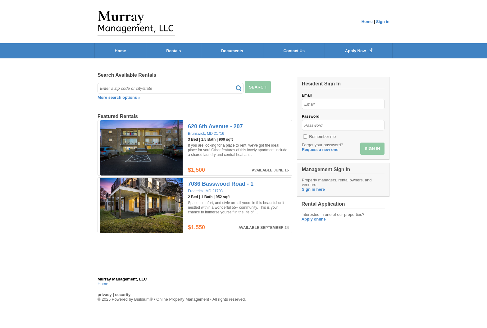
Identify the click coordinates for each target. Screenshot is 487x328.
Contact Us (294, 50)
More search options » (119, 97)
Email (307, 95)
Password (311, 116)
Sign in (382, 21)
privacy (105, 294)
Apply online (314, 219)
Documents (232, 50)
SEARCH (257, 87)
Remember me (322, 136)
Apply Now (358, 50)
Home (367, 21)
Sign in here (313, 189)
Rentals (173, 50)
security (122, 294)
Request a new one (320, 149)
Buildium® (143, 299)
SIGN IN (372, 148)
